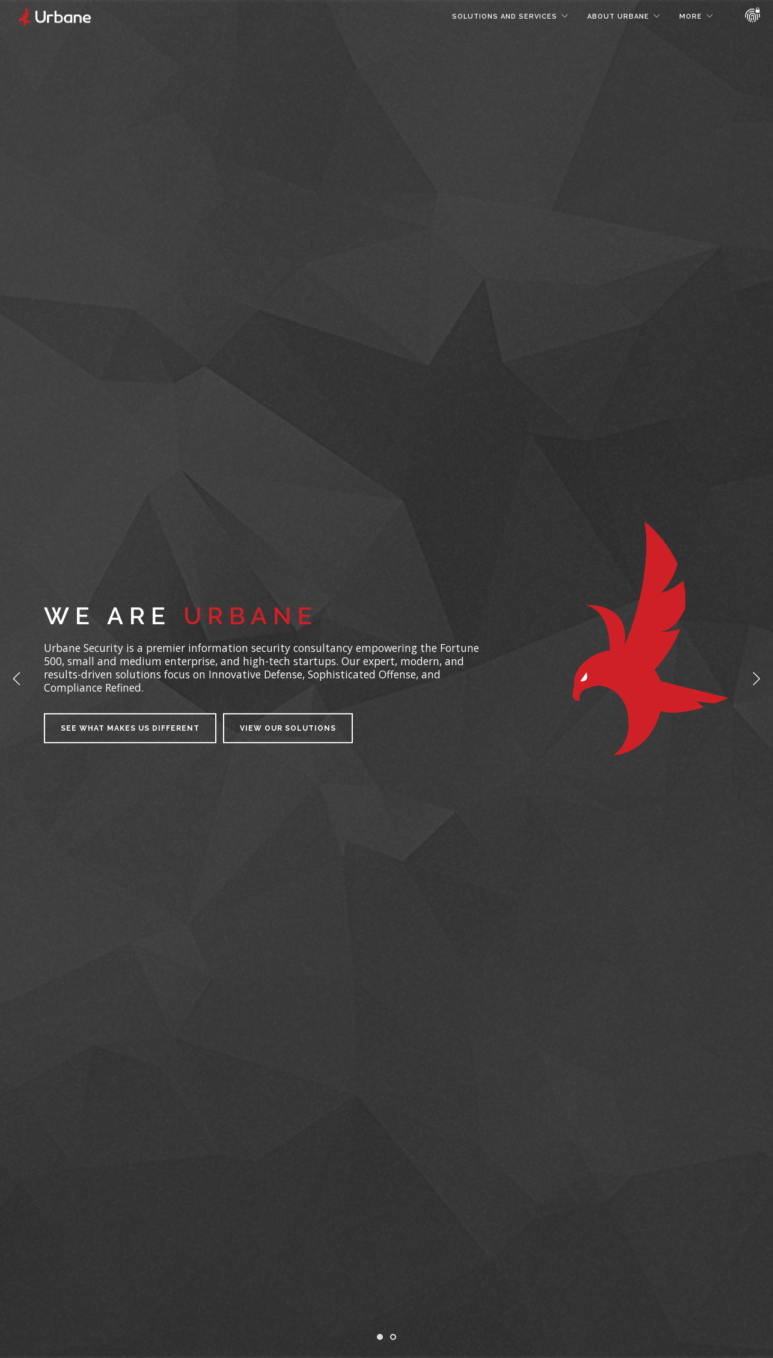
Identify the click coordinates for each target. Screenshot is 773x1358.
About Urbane (618, 16)
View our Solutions (288, 728)
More (690, 16)
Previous (17, 679)
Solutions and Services (504, 16)
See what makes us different (130, 728)
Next (756, 679)
